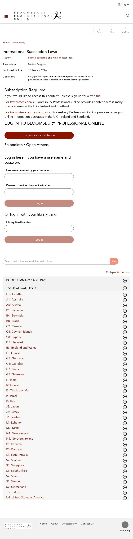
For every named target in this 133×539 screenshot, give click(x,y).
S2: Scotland (14, 460)
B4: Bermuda (14, 315)
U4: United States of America (25, 497)
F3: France (13, 353)
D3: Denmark (15, 342)
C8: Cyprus (13, 337)
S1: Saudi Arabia (17, 454)
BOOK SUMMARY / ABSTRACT (66, 280)
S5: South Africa (16, 470)
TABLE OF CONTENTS (66, 288)
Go (114, 261)
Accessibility (69, 523)
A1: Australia (14, 299)
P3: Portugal (14, 449)
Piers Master (60, 57)
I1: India (11, 379)
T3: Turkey (13, 492)
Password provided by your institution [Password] (28, 185)
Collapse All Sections (118, 272)
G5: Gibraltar (14, 363)
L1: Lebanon (14, 422)
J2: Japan (12, 406)
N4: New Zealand (17, 433)
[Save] (99, 29)
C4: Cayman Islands (19, 331)
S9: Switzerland (16, 486)
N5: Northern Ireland (19, 438)
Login (39, 203)
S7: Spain (12, 476)
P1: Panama (14, 444)
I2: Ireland (12, 385)
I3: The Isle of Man (18, 390)
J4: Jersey (12, 412)
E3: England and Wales (21, 347)
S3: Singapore (15, 465)
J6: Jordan (13, 417)
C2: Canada (14, 326)
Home (6, 42)
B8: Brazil (12, 321)
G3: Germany (15, 358)
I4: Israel (11, 395)
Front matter (14, 294)
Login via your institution (39, 135)
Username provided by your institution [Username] (28, 170)
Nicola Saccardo (37, 57)
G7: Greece (13, 369)
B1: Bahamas (14, 310)
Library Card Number (18, 222)
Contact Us (87, 523)
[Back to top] (124, 526)
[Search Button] (128, 15)
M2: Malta (13, 428)
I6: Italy (11, 401)
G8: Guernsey (15, 374)
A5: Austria (13, 305)
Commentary (18, 42)
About (54, 523)
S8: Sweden (13, 481)
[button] (111, 29)
